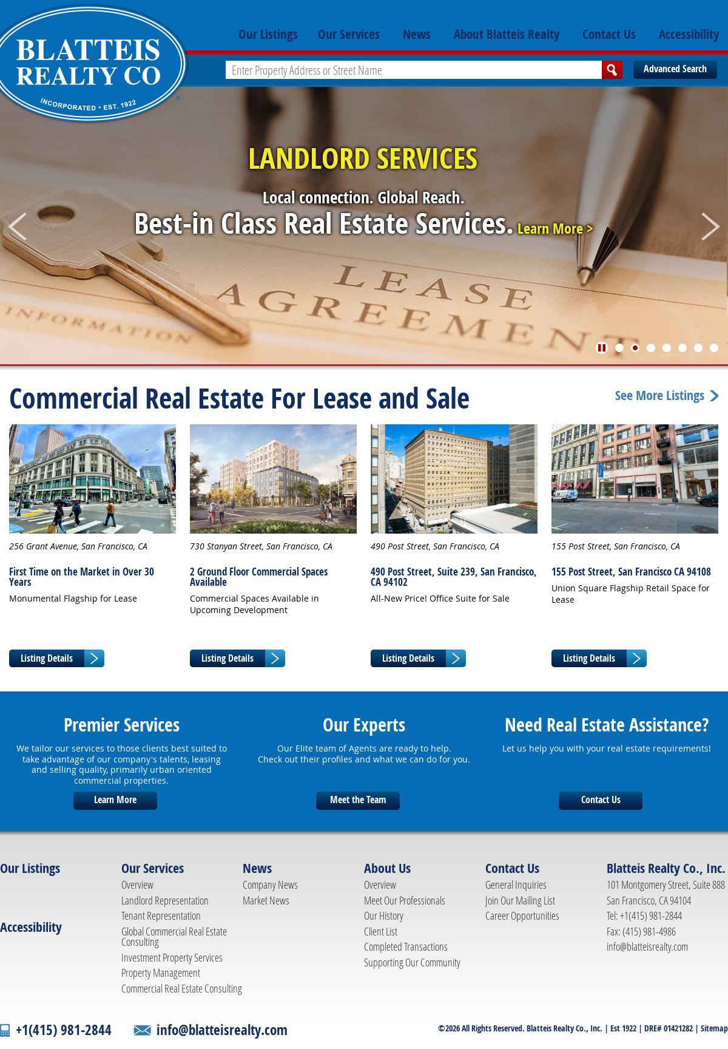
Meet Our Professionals (404, 900)
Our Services (349, 33)
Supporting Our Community (412, 962)
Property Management (160, 972)
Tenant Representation (161, 915)
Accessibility (689, 33)
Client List (380, 931)
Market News (266, 900)
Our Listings (268, 33)
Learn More (115, 799)
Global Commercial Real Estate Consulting (174, 936)
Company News (270, 884)
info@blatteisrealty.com (647, 946)
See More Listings (659, 395)
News (417, 33)
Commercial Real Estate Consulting (181, 988)
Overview (137, 884)
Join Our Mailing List (520, 900)
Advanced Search (675, 68)
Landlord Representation (165, 900)
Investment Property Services (172, 957)
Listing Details (47, 658)
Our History (383, 915)
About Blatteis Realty (506, 33)
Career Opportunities (522, 915)
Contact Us (609, 33)
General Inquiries (516, 884)
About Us (387, 868)
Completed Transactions (406, 946)
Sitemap (714, 1028)
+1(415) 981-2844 (64, 1030)
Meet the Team (358, 799)
